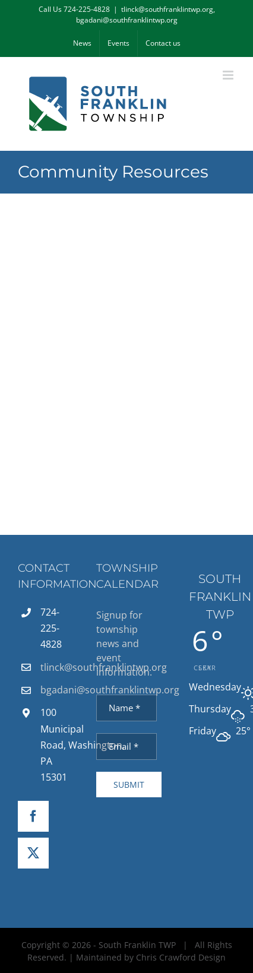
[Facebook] (33, 816)
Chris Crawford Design (181, 957)
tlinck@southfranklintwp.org (59, 667)
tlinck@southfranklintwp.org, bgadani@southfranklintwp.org (145, 14)
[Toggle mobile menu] (229, 75)
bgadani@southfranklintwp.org (59, 689)
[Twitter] (33, 853)
